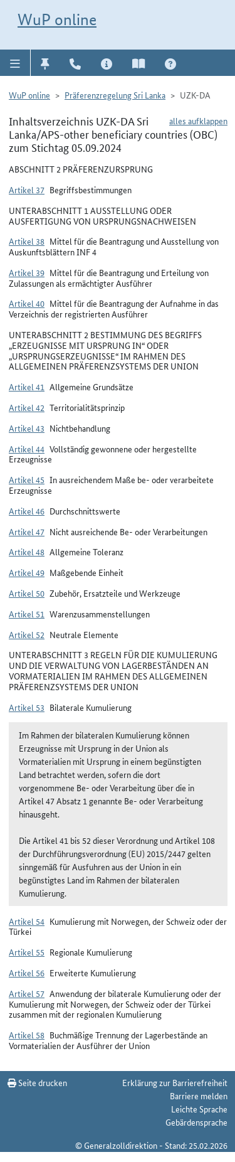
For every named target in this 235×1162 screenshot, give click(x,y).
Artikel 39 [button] (26, 272)
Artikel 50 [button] (26, 593)
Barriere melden (198, 1095)
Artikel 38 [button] (26, 241)
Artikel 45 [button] (26, 479)
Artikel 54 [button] (26, 921)
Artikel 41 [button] (26, 386)
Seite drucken (37, 1082)
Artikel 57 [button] (26, 993)
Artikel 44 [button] (26, 448)
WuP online (57, 19)
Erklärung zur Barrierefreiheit (174, 1082)
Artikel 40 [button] (26, 303)
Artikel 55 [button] (26, 952)
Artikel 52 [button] (26, 634)
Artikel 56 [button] (26, 972)
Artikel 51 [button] (26, 613)
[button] (15, 63)
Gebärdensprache (196, 1122)
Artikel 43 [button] (26, 428)
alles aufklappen (198, 120)
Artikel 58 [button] (26, 1034)
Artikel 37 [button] (26, 189)
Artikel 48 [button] (26, 551)
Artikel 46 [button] (26, 510)
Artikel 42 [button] (26, 407)
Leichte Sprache (199, 1108)
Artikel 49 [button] (26, 572)
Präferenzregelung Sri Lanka (115, 94)
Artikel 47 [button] (26, 531)
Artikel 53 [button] (26, 707)
